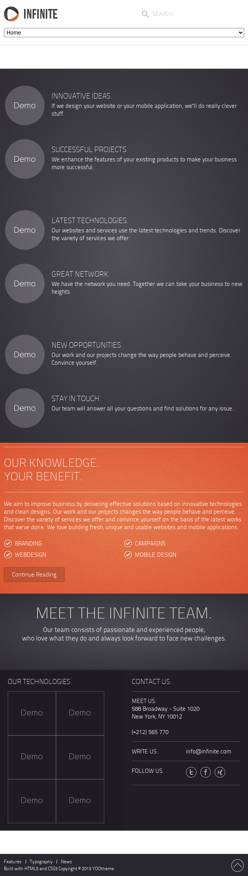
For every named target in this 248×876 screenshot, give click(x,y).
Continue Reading (34, 574)
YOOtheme (103, 868)
